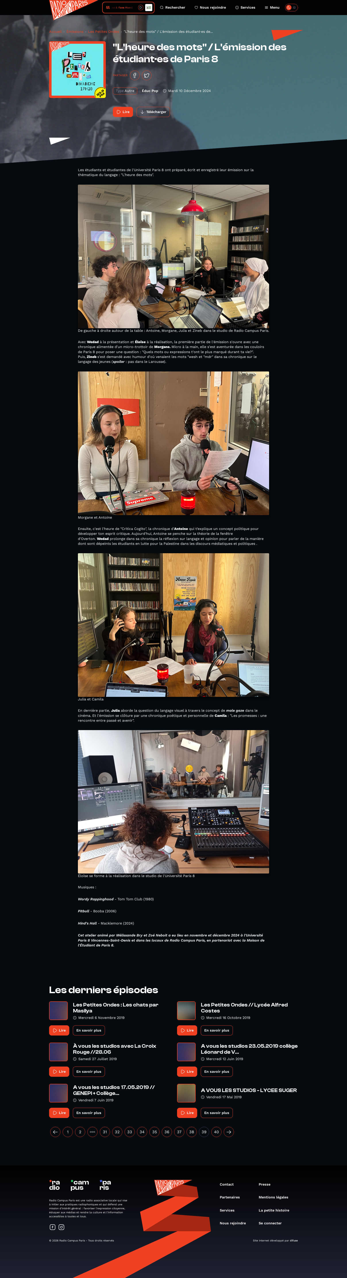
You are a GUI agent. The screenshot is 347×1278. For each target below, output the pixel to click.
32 (117, 1131)
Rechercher (172, 7)
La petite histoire (276, 1210)
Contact (229, 1184)
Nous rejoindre (210, 7)
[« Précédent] (55, 1132)
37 (179, 1131)
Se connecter (272, 1223)
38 (191, 1131)
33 (129, 1131)
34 (142, 1131)
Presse (267, 1184)
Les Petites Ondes (103, 31)
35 (154, 1131)
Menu (272, 7)
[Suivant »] (229, 1132)
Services (245, 7)
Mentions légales (276, 1197)
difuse (294, 1240)
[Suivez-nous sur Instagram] (61, 1227)
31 (105, 1131)
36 (166, 1131)
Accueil (55, 31)
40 (216, 1131)
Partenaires (232, 1197)
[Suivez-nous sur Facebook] (52, 1227)
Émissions (74, 31)
